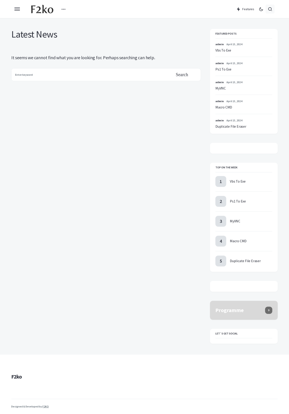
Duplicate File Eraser (230, 126)
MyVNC (220, 88)
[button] (17, 9)
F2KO (45, 406)
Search (182, 74)
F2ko (16, 376)
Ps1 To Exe (223, 69)
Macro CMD (223, 107)
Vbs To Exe (223, 50)
